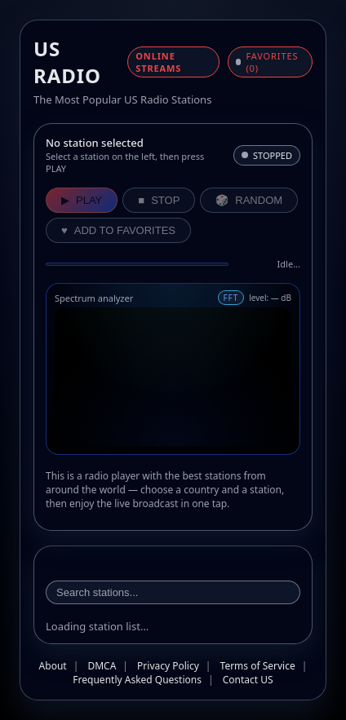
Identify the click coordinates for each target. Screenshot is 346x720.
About (53, 666)
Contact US (248, 680)
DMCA (101, 666)
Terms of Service (257, 666)
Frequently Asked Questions (137, 680)
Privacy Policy (168, 666)
